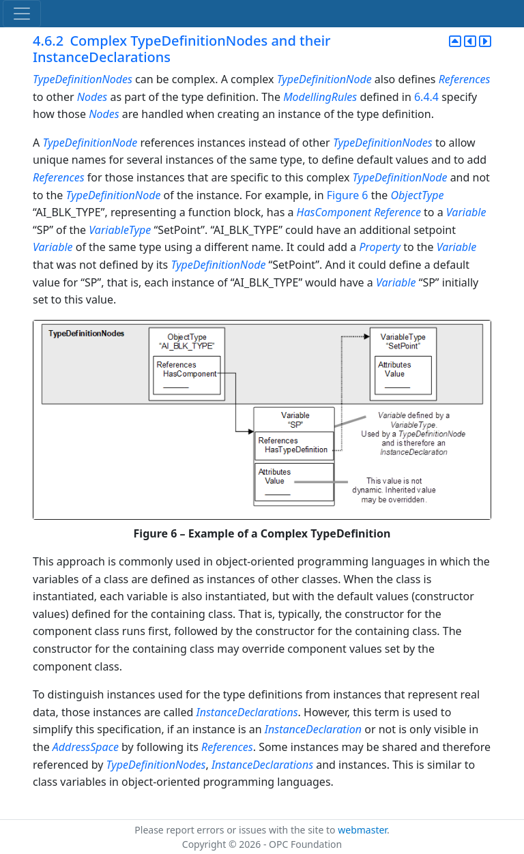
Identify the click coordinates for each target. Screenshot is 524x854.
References (465, 79)
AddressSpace (86, 746)
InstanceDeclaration (313, 729)
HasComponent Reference (359, 212)
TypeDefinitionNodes (82, 79)
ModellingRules (320, 96)
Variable (466, 212)
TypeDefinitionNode (324, 79)
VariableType (120, 229)
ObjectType (417, 195)
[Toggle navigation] (22, 13)
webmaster (362, 829)
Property (380, 246)
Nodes (92, 96)
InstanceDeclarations (246, 712)
